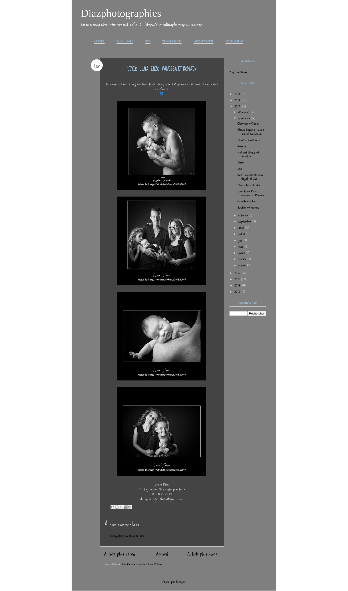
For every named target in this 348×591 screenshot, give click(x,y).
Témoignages (172, 41)
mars (242, 253)
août (241, 228)
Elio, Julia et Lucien (249, 185)
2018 (237, 100)
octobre (243, 215)
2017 (237, 106)
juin (240, 240)
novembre (244, 118)
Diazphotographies (121, 13)
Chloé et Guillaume (248, 140)
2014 (237, 285)
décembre (244, 112)
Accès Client (234, 41)
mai (241, 247)
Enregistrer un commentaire (127, 536)
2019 (237, 94)
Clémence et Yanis (248, 123)
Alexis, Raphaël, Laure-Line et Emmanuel (251, 132)
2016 (237, 273)
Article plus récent (120, 554)
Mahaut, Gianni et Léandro (248, 154)
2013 (237, 292)
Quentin (242, 146)
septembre (245, 221)
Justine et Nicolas (248, 207)
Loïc (239, 169)
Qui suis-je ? (125, 41)
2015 (237, 279)
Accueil (99, 41)
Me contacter (204, 41)
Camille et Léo (246, 201)
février (242, 259)
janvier (242, 265)
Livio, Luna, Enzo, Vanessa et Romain (250, 193)
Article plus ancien (203, 554)
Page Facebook (238, 72)
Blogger (180, 582)
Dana (240, 162)
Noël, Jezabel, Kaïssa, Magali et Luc (250, 177)
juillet (242, 234)
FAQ (147, 41)
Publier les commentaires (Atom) (142, 564)
